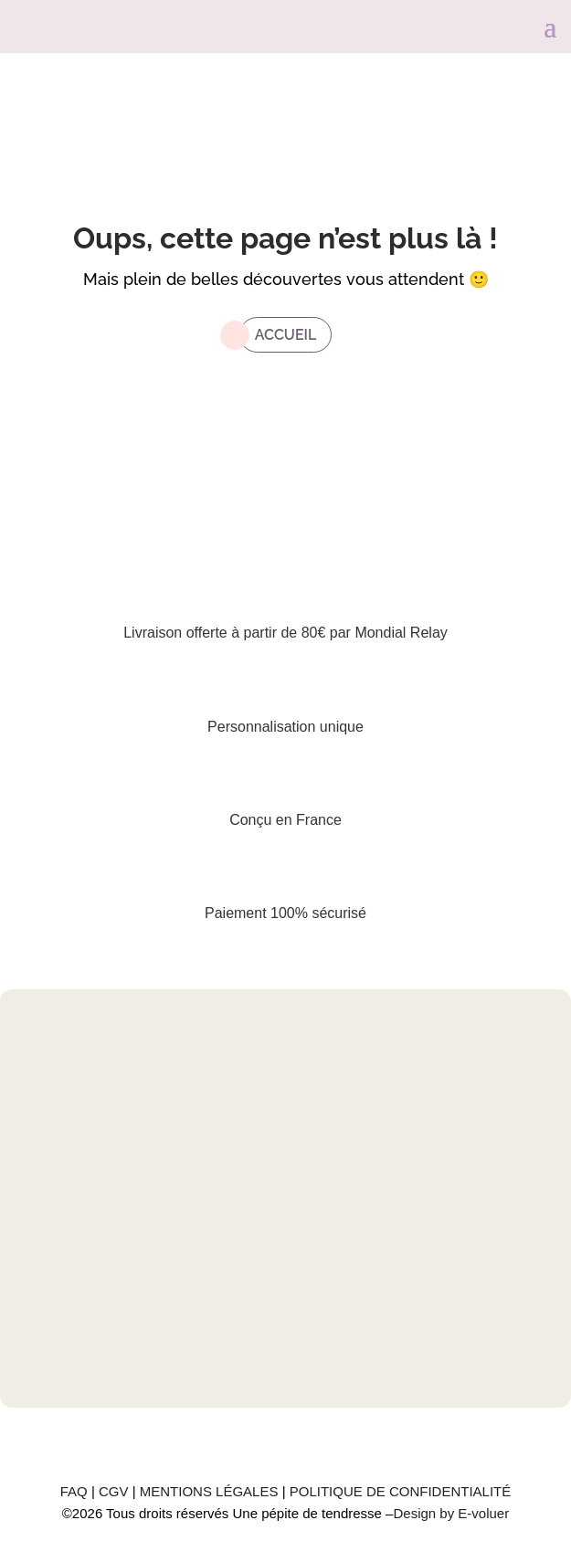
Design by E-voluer (451, 1513)
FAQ (75, 1491)
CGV (115, 1491)
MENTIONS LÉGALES (211, 1491)
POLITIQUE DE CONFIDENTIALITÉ (401, 1491)
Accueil (286, 334)
